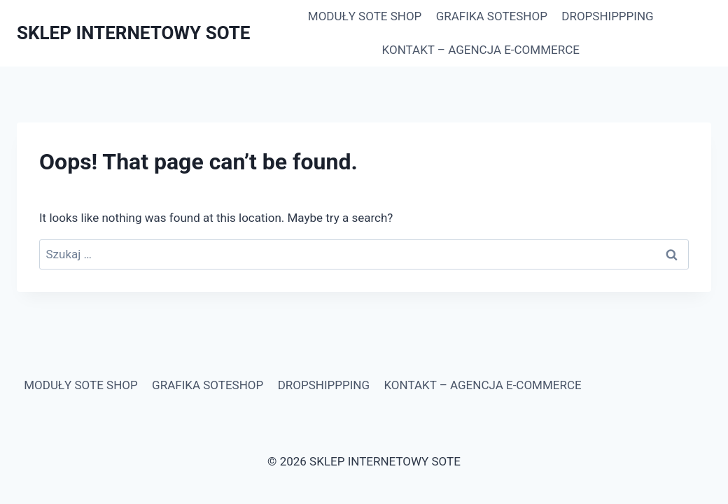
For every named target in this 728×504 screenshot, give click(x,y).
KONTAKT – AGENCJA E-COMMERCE (481, 50)
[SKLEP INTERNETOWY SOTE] (133, 33)
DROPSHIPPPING (607, 16)
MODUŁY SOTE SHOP (365, 16)
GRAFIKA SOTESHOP (491, 16)
